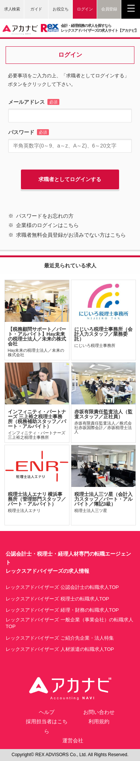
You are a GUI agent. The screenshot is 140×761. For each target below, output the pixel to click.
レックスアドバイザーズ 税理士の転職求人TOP (57, 599)
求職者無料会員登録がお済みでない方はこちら (71, 235)
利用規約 (98, 721)
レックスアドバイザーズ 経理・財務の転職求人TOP (62, 610)
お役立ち (60, 9)
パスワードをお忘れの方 (45, 216)
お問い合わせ (99, 712)
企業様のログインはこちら (47, 225)
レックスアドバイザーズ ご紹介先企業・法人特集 (60, 638)
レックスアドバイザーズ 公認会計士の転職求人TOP (62, 587)
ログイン (85, 9)
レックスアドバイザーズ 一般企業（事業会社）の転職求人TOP (69, 623)
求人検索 (12, 9)
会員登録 (109, 9)
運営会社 (72, 740)
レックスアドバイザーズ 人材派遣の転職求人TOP (60, 649)
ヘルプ (47, 712)
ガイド (36, 9)
